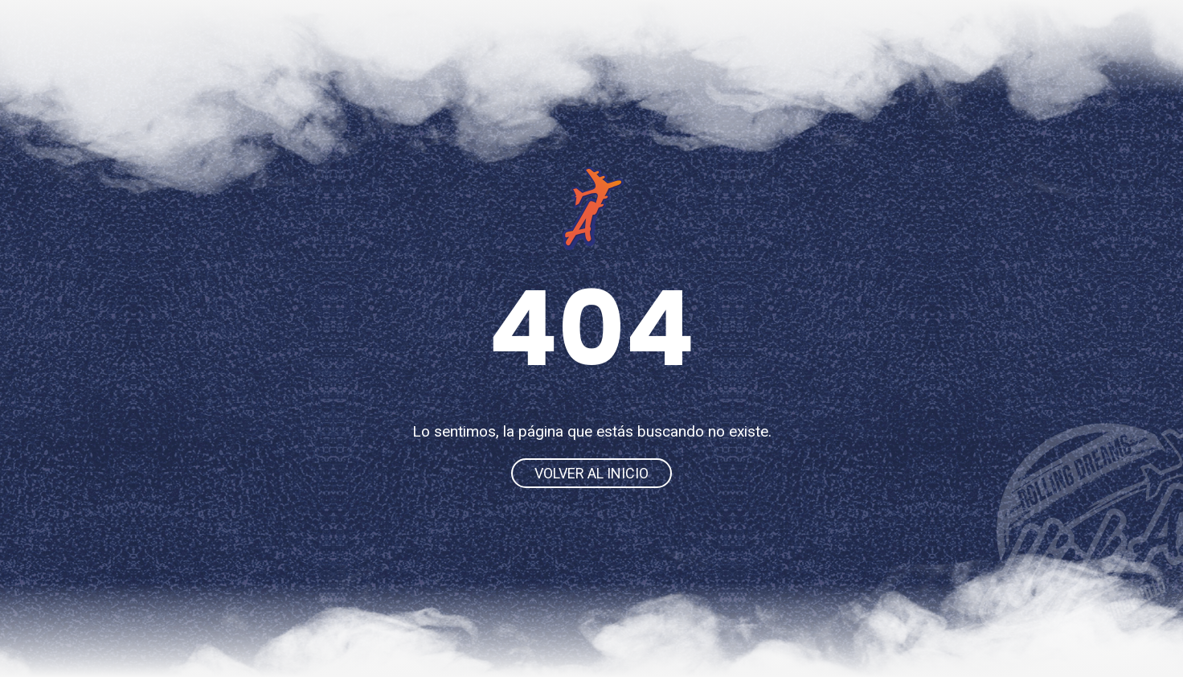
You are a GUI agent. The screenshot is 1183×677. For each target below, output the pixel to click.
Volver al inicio (591, 473)
